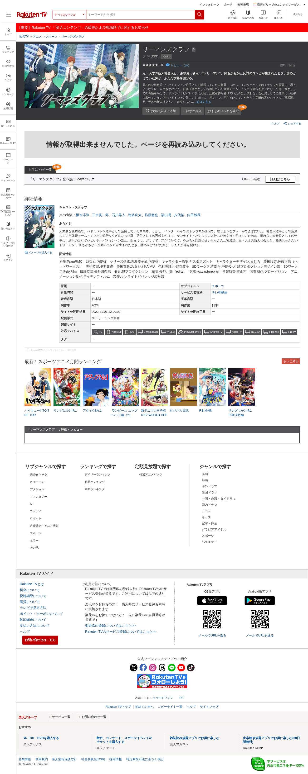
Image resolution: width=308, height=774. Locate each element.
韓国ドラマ (209, 492)
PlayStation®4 (192, 331)
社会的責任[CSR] (93, 759)
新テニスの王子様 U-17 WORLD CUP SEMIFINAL (154, 415)
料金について (30, 590)
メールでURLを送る (212, 635)
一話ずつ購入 (192, 111)
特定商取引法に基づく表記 (144, 759)
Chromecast (151, 331)
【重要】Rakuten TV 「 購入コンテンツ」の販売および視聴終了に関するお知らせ (83, 27)
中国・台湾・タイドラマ (219, 498)
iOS (132, 331)
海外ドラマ (209, 486)
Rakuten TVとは (32, 584)
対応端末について (33, 620)
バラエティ (209, 542)
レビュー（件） (181, 65)
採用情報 (115, 759)
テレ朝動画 (219, 292)
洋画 (205, 474)
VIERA (171, 331)
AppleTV (237, 331)
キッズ (206, 517)
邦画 (205, 480)
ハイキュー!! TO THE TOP (36, 413)
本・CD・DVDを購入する (41, 738)
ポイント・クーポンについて (41, 614)
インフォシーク (209, 4)
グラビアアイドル (214, 529)
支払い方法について (35, 625)
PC (101, 331)
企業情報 (25, 759)
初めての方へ (144, 706)
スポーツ (218, 286)
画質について (30, 602)
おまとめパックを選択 (223, 111)
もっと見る (290, 361)
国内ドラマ (209, 505)
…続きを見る (202, 102)
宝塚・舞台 (209, 523)
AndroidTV (216, 331)
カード (228, 4)
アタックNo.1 (92, 410)
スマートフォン (163, 698)
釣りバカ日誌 (179, 410)
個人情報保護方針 (64, 759)
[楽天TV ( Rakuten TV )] (32, 16)
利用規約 (41, 759)
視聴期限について (33, 596)
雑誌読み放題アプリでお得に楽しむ (194, 738)
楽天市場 (243, 4)
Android (116, 331)
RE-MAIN (205, 410)
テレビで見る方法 (33, 608)
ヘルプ (275, 123)
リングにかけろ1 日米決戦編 (240, 413)
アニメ (206, 511)
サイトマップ (209, 706)
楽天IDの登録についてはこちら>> (110, 625)
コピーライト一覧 (170, 706)
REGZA (255, 331)
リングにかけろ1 (65, 410)
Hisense (274, 331)
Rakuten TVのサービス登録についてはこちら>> (120, 631)
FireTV (292, 331)
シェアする (292, 123)
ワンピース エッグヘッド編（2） (124, 413)
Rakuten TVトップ (119, 706)
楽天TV (24, 36)
